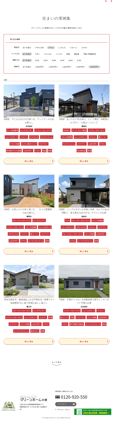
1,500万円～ (80, 66)
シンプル (59, 54)
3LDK (45, 60)
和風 (68, 54)
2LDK (37, 60)
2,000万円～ (94, 66)
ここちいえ (62, 47)
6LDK (71, 60)
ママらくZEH (39, 47)
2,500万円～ (39, 66)
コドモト (84, 47)
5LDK (62, 60)
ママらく (51, 47)
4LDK (54, 60)
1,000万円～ (67, 66)
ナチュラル (48, 54)
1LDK (79, 60)
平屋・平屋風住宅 (89, 54)
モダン (37, 54)
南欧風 (76, 54)
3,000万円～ (53, 66)
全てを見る (27, 47)
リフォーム (73, 47)
